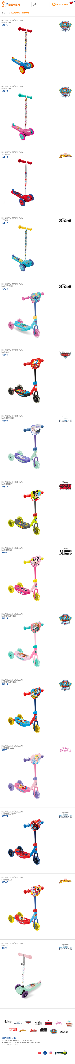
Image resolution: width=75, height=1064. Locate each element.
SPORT (4, 13)
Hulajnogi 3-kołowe (20, 13)
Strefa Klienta (60, 4)
